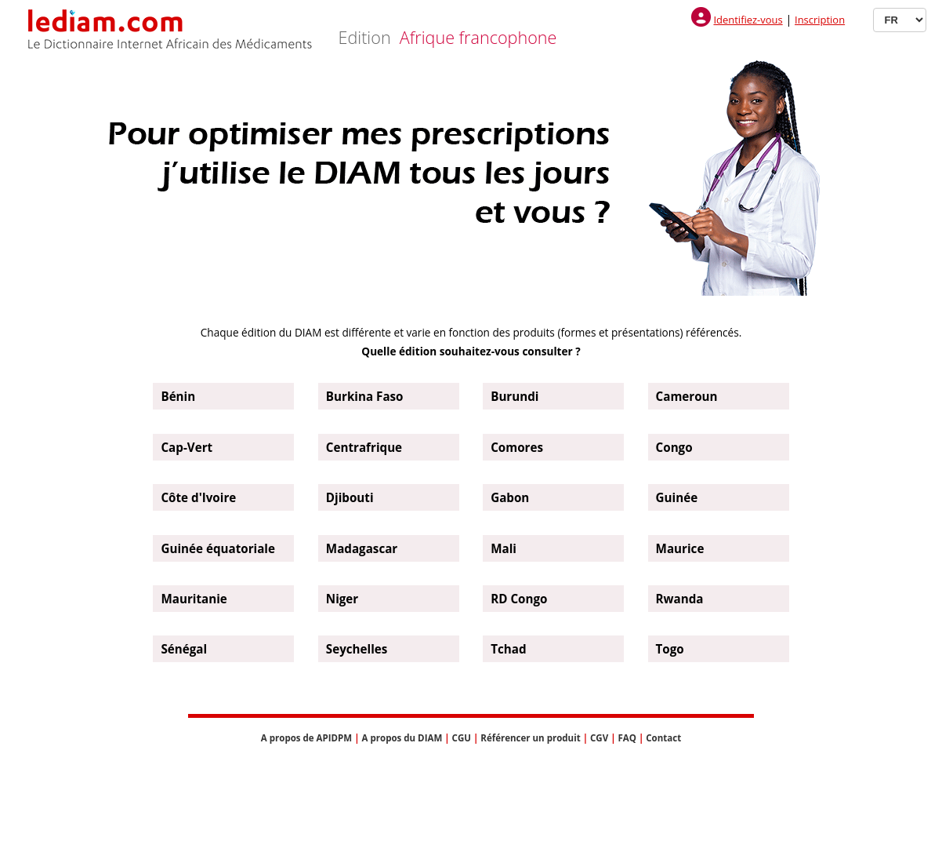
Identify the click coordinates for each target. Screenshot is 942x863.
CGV (599, 738)
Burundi (514, 396)
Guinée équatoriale (218, 548)
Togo (670, 649)
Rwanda (680, 598)
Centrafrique (364, 447)
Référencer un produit (530, 738)
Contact (663, 738)
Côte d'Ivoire (198, 497)
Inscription (820, 20)
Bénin (178, 396)
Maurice (680, 548)
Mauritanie (193, 598)
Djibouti (350, 497)
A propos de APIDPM (306, 738)
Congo (674, 447)
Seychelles (357, 649)
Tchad (508, 649)
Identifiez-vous (747, 20)
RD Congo (519, 598)
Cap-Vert (186, 447)
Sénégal (184, 649)
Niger (342, 598)
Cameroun (687, 396)
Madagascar (361, 548)
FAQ (627, 738)
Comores (517, 447)
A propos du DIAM (402, 738)
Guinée (677, 497)
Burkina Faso (365, 396)
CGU (461, 738)
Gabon (510, 497)
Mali (503, 548)
